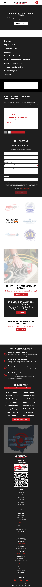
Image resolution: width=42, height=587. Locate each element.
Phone (5, 156)
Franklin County (28, 399)
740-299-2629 (21, 462)
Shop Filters (21, 329)
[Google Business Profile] (15, 580)
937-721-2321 (21, 531)
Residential (21, 499)
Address (6, 160)
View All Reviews (18, 132)
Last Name (24, 152)
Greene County (11, 402)
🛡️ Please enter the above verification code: (13, 179)
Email (23, 156)
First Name (6, 152)
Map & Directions (21, 522)
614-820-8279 (21, 551)
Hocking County (11, 405)
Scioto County (28, 415)
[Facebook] (18, 580)
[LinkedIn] (21, 580)
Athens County (11, 392)
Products (21, 494)
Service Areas (21, 504)
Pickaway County (11, 412)
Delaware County (11, 395)
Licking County (11, 409)
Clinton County (28, 392)
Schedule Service (21, 23)
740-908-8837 (21, 562)
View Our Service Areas (21, 419)
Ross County (11, 415)
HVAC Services (21, 492)
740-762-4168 (21, 541)
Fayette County (11, 399)
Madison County (28, 409)
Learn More (21, 312)
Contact (21, 507)
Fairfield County (28, 395)
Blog (21, 509)
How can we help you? (9, 168)
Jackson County (28, 405)
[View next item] (9, 132)
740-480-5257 (21, 572)
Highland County (28, 402)
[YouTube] (27, 580)
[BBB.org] (24, 580)
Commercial (21, 502)
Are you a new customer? (9, 164)
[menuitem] (21, 45)
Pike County (28, 412)
